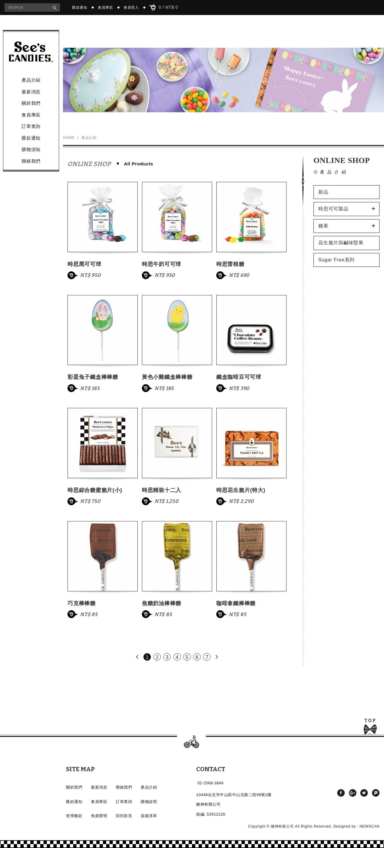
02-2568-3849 (210, 783)
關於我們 (31, 103)
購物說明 (149, 801)
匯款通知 (79, 7)
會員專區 (105, 7)
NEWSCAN (369, 826)
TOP (370, 728)
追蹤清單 (149, 815)
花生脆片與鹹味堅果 (341, 242)
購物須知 (31, 149)
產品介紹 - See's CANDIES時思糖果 (31, 51)
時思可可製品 (333, 208)
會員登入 (131, 7)
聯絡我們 (31, 161)
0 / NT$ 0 (163, 8)
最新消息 (31, 91)
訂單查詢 (31, 126)
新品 (323, 192)
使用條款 (74, 815)
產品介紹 (31, 80)
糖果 (323, 225)
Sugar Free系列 (336, 259)
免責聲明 (99, 815)
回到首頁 (124, 815)
